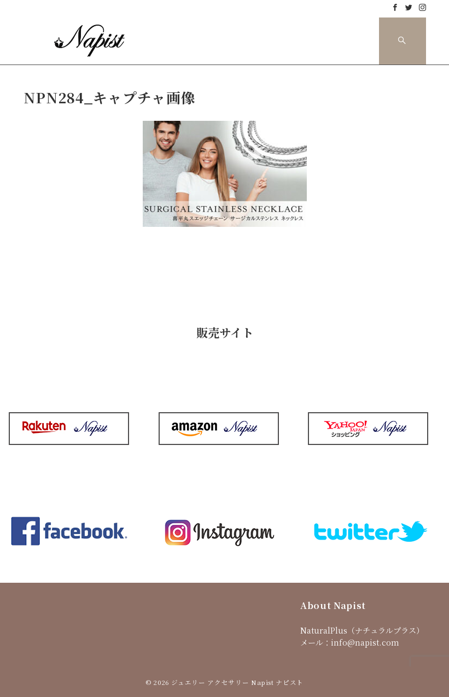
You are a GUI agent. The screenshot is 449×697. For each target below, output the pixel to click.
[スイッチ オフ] (402, 41)
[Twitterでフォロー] (408, 7)
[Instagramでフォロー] (422, 7)
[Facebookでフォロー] (395, 7)
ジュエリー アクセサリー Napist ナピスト (237, 682)
